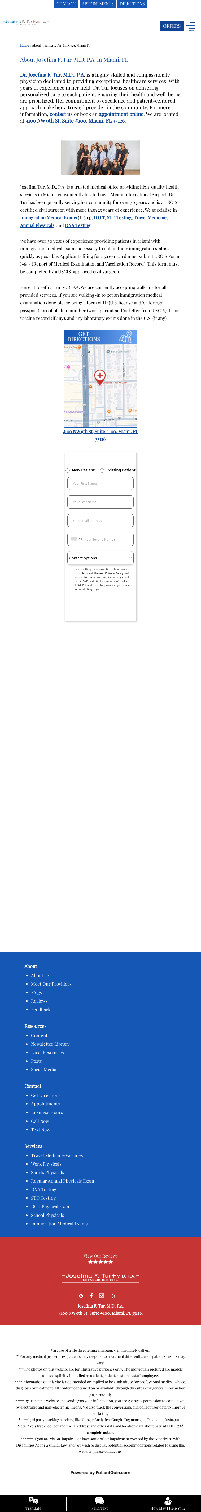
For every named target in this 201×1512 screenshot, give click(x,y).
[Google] (82, 1294)
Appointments (45, 1104)
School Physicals (47, 1215)
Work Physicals (46, 1164)
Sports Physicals (47, 1172)
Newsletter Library (50, 1044)
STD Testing (119, 217)
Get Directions (45, 1095)
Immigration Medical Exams (48, 217)
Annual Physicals (37, 225)
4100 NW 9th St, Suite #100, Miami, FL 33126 (75, 120)
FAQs (36, 992)
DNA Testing (43, 1189)
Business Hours (47, 1112)
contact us (61, 113)
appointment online (121, 113)
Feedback (40, 1009)
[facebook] (92, 1294)
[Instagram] (102, 1294)
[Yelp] (113, 1294)
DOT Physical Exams (52, 1206)
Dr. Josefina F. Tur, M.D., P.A (52, 74)
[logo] (36, 27)
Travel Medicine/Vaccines (57, 1155)
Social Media (43, 1069)
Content (39, 1035)
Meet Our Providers (51, 984)
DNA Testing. (78, 225)
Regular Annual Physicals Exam (62, 1181)
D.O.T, (100, 217)
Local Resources (47, 1052)
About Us (40, 975)
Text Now (40, 1129)
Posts (36, 1061)
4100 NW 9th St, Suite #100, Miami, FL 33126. (101, 1313)
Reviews (39, 1001)
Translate (33, 1508)
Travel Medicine (150, 217)
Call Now (40, 1121)
